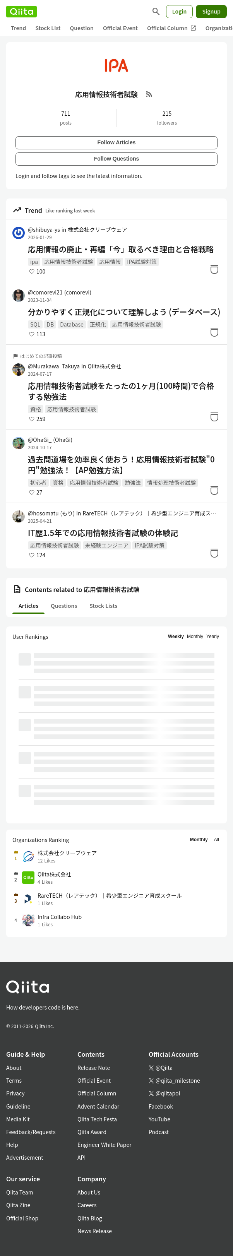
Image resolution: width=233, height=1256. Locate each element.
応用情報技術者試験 (68, 261)
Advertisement (24, 1157)
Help (12, 1144)
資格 (35, 409)
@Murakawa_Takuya (54, 366)
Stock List (47, 28)
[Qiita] (21, 11)
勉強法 (133, 482)
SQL (35, 324)
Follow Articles (116, 142)
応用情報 (110, 261)
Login (179, 11)
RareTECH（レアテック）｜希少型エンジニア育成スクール (151, 513)
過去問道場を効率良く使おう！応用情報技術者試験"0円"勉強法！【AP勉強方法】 (121, 465)
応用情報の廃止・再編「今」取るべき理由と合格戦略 (121, 249)
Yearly (212, 636)
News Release (94, 1231)
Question (82, 28)
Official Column (171, 28)
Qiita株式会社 (104, 366)
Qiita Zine (18, 1205)
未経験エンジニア (106, 545)
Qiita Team (19, 1192)
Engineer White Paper (104, 1144)
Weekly (176, 636)
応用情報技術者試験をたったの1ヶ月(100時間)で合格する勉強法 (121, 391)
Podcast (159, 1132)
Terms (14, 1080)
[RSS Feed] (149, 94)
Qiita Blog (89, 1218)
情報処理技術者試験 (171, 482)
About (13, 1067)
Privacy (15, 1093)
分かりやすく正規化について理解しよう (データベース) (124, 311)
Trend (18, 28)
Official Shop (22, 1218)
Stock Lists (103, 605)
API (81, 1157)
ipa (34, 261)
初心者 (38, 482)
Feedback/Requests (31, 1132)
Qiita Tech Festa (97, 1119)
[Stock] (214, 269)
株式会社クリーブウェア (97, 229)
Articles (28, 605)
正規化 (98, 324)
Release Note (93, 1067)
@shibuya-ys (44, 229)
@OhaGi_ (50, 439)
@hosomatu (51, 513)
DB (50, 324)
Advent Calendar (98, 1106)
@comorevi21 (59, 292)
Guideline (18, 1106)
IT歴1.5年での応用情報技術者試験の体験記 (103, 532)
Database (72, 324)
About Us (88, 1192)
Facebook (161, 1106)
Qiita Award (91, 1132)
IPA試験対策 (142, 261)
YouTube (159, 1119)
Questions (64, 605)
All (216, 839)
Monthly (195, 636)
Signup (211, 11)
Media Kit (18, 1119)
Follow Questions (116, 159)
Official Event (120, 28)
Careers (86, 1205)
